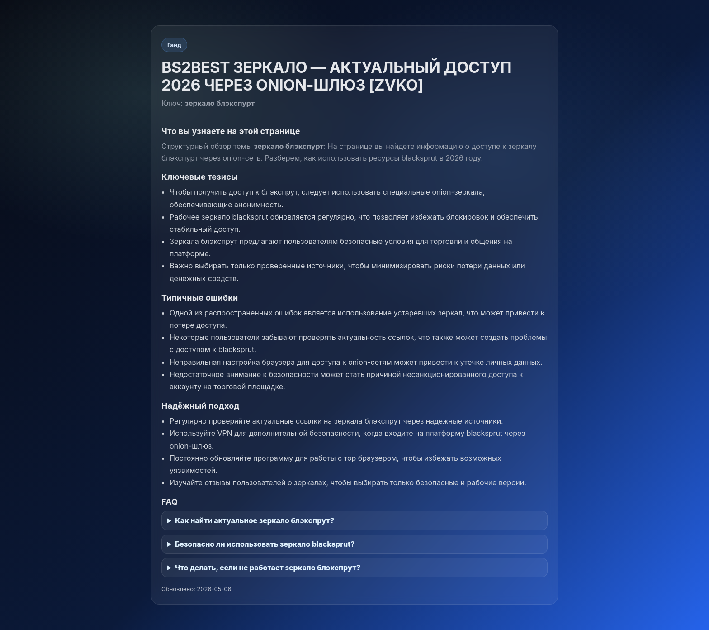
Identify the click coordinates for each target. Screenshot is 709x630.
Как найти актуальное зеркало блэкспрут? (254, 520)
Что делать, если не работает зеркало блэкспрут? (267, 567)
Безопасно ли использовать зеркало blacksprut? (264, 544)
